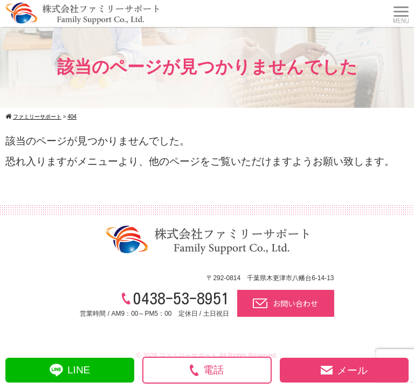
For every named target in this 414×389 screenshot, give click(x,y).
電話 (207, 370)
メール (344, 370)
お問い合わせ (285, 303)
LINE (70, 370)
